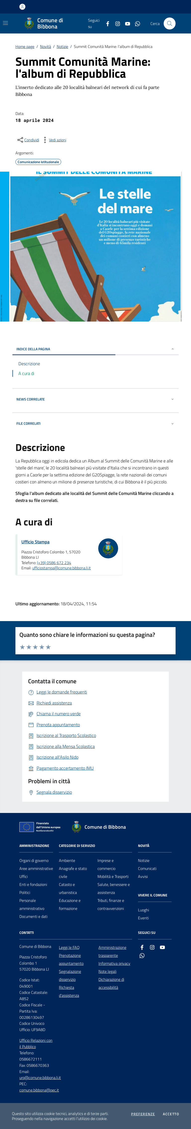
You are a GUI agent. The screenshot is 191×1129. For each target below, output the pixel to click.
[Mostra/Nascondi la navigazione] (5, 23)
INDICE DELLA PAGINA (95, 349)
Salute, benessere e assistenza (113, 888)
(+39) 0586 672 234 (54, 563)
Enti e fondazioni (33, 884)
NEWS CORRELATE (95, 399)
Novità (45, 46)
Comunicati (147, 868)
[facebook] (106, 23)
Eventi (143, 918)
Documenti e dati (33, 916)
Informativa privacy (114, 963)
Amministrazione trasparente (112, 951)
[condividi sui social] (27, 140)
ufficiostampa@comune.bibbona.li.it (61, 568)
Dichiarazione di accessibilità (111, 983)
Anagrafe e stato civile (73, 872)
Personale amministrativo (31, 904)
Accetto (171, 1114)
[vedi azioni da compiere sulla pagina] (53, 140)
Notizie (62, 46)
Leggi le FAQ (69, 947)
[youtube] (126, 23)
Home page (24, 46)
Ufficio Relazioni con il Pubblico (35, 1043)
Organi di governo (33, 860)
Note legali (107, 971)
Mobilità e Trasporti (113, 876)
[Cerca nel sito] (170, 23)
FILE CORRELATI (95, 423)
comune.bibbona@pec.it (39, 1090)
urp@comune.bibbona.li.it (40, 1078)
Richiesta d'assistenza (69, 991)
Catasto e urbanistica (68, 888)
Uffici (23, 876)
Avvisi (143, 876)
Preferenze (143, 1114)
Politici (24, 892)
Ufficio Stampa (35, 541)
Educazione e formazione (70, 904)
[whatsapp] (136, 23)
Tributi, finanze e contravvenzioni (110, 904)
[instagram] (116, 23)
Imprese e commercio (106, 864)
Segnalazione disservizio (70, 975)
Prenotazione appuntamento (71, 959)
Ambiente (67, 860)
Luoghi (143, 910)
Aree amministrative (36, 868)
